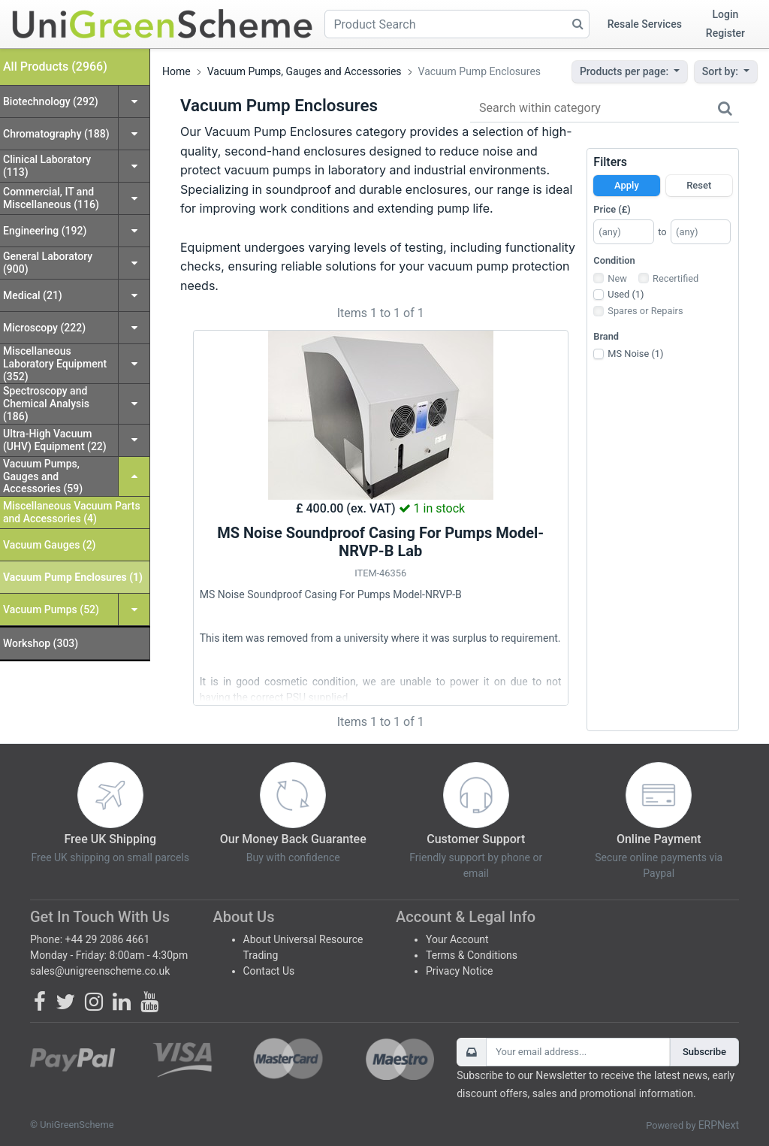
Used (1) (626, 294)
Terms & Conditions (471, 955)
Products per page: (625, 71)
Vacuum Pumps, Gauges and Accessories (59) (43, 476)
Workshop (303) (40, 643)
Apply (626, 185)
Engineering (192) (44, 231)
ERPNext (718, 1125)
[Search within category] (604, 108)
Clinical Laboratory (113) (47, 165)
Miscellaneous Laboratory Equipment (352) (55, 364)
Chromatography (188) (56, 134)
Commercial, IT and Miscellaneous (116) (51, 198)
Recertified (675, 278)
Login (726, 14)
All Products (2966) (55, 66)
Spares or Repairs (645, 310)
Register (725, 33)
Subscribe (704, 1051)
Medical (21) (32, 295)
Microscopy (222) (44, 328)
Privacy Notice (459, 971)
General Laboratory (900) (47, 262)
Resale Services (645, 24)
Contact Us (269, 971)
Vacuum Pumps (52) (51, 609)
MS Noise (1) (635, 353)
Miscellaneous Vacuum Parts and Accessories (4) (71, 512)
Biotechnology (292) (50, 101)
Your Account (457, 939)
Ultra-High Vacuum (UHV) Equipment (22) (55, 440)
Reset (698, 185)
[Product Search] (457, 24)
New (617, 278)
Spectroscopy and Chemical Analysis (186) (46, 403)
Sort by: (721, 71)
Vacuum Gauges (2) (49, 545)
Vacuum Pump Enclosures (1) (73, 577)
